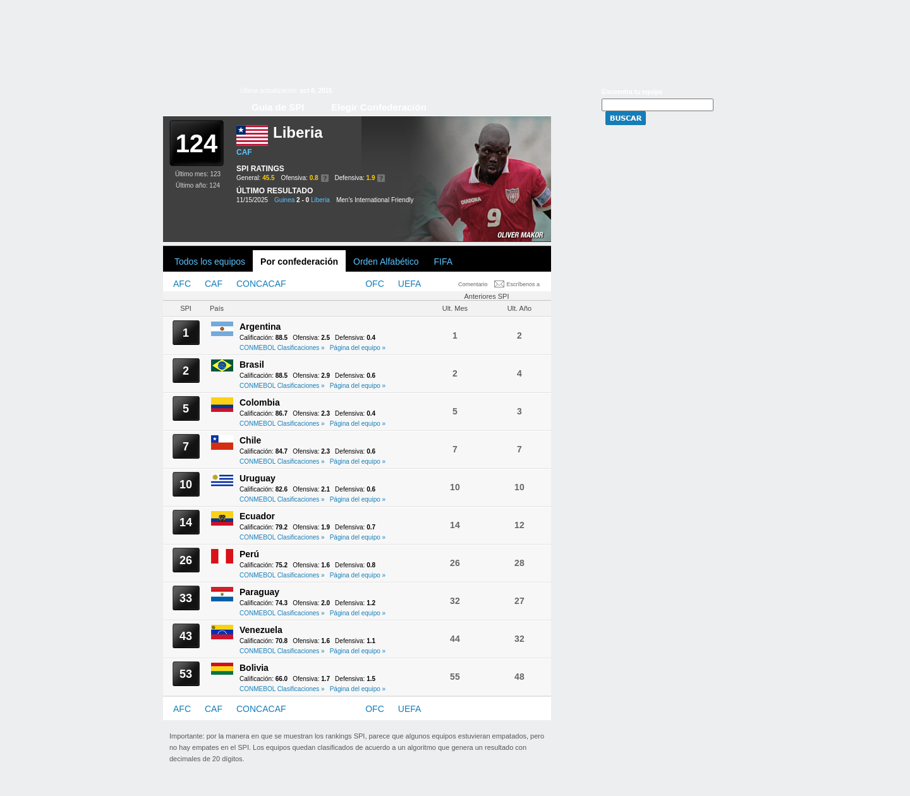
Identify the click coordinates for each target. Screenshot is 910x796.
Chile (250, 440)
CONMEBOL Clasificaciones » (282, 347)
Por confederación (299, 261)
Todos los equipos (209, 261)
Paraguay (259, 592)
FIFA (443, 261)
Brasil (252, 364)
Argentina (260, 327)
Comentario (473, 284)
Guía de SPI (278, 107)
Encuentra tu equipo (632, 91)
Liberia (320, 199)
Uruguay (258, 478)
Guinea (284, 199)
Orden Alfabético (386, 261)
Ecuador (257, 516)
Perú (249, 554)
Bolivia (254, 668)
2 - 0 (302, 199)
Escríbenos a (523, 284)
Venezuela (261, 630)
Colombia (260, 402)
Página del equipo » (357, 347)
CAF (244, 152)
